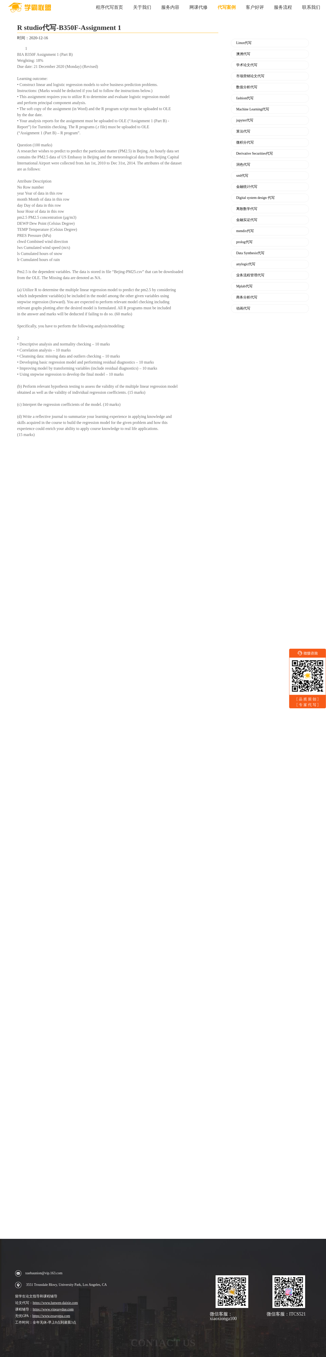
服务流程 (283, 7)
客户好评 (255, 7)
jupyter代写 (244, 120)
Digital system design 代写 (255, 198)
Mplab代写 (244, 286)
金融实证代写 (246, 220)
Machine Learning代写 (252, 109)
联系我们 (311, 7)
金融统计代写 (246, 187)
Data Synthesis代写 (250, 253)
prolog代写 (244, 242)
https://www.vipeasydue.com (53, 1309)
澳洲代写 (243, 54)
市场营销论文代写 (250, 76)
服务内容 (170, 7)
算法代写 (243, 131)
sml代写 (242, 176)
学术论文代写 (246, 65)
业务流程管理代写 (250, 275)
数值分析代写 (246, 87)
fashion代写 (245, 98)
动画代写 (243, 308)
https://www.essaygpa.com (51, 1316)
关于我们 (142, 7)
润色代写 (243, 164)
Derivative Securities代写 (254, 153)
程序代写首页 (109, 7)
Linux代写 (244, 43)
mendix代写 (245, 231)
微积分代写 (245, 142)
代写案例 (227, 7)
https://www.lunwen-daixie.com (55, 1303)
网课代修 (198, 7)
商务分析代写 (246, 297)
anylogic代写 (245, 264)
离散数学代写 (246, 209)
